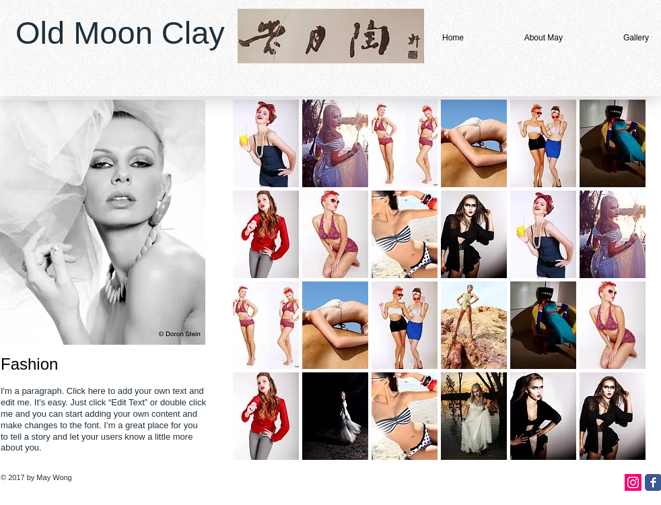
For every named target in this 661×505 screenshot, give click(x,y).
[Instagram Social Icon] (633, 482)
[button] (266, 143)
